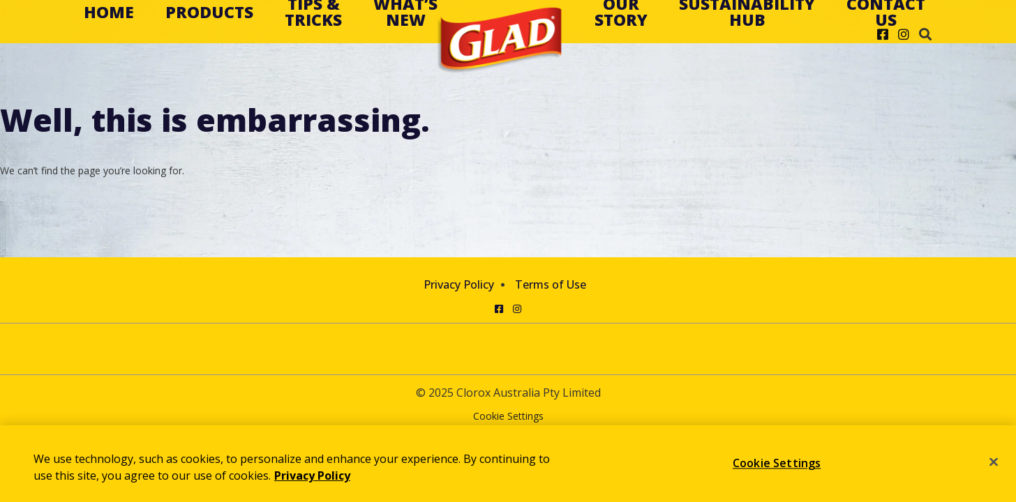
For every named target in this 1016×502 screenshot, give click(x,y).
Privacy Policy (459, 284)
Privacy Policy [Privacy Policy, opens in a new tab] (312, 475)
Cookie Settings (508, 417)
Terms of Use (550, 284)
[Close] (993, 462)
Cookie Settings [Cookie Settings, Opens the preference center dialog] (777, 463)
